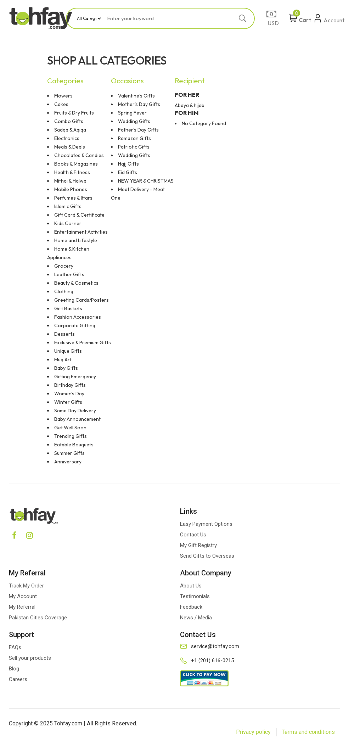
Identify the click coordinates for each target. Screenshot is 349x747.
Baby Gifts (66, 368)
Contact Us (193, 534)
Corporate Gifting (74, 325)
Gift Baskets (68, 308)
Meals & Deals (69, 147)
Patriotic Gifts (134, 147)
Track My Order (26, 585)
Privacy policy (253, 732)
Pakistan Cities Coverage (38, 617)
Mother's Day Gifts (139, 104)
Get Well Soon (70, 427)
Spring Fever (132, 113)
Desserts (64, 334)
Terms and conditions (308, 732)
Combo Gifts (68, 121)
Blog (14, 668)
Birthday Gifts (70, 385)
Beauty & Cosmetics (76, 283)
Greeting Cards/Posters (81, 300)
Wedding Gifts (134, 121)
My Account (23, 596)
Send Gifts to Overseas (207, 556)
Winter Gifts (68, 402)
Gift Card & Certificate (79, 215)
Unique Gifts (68, 351)
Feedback (191, 607)
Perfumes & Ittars (73, 198)
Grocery (63, 266)
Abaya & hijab (189, 105)
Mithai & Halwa (70, 181)
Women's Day (69, 393)
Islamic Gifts (67, 206)
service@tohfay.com (215, 646)
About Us (191, 585)
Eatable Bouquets (74, 444)
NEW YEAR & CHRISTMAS (146, 181)
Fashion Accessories (77, 317)
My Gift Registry (198, 545)
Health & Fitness (72, 172)
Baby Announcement (77, 419)
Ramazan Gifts (134, 138)
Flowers (63, 96)
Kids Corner (67, 223)
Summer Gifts (69, 453)
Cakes (61, 104)
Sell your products (30, 658)
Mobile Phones (70, 189)
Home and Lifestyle (75, 240)
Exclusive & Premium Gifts (82, 342)
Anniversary (67, 461)
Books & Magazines (76, 164)
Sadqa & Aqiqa (70, 130)
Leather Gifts (69, 274)
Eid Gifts (127, 172)
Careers (18, 679)
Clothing (63, 291)
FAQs (15, 647)
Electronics (66, 138)
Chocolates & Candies (79, 155)
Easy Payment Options (206, 524)
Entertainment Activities (81, 232)
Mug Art (63, 359)
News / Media (196, 617)
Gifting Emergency (75, 376)
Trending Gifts (70, 436)
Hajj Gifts (128, 164)
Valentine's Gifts (136, 96)
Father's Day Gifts (138, 130)
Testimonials (195, 596)
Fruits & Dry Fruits (74, 113)
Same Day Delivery (75, 410)
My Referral (22, 607)
